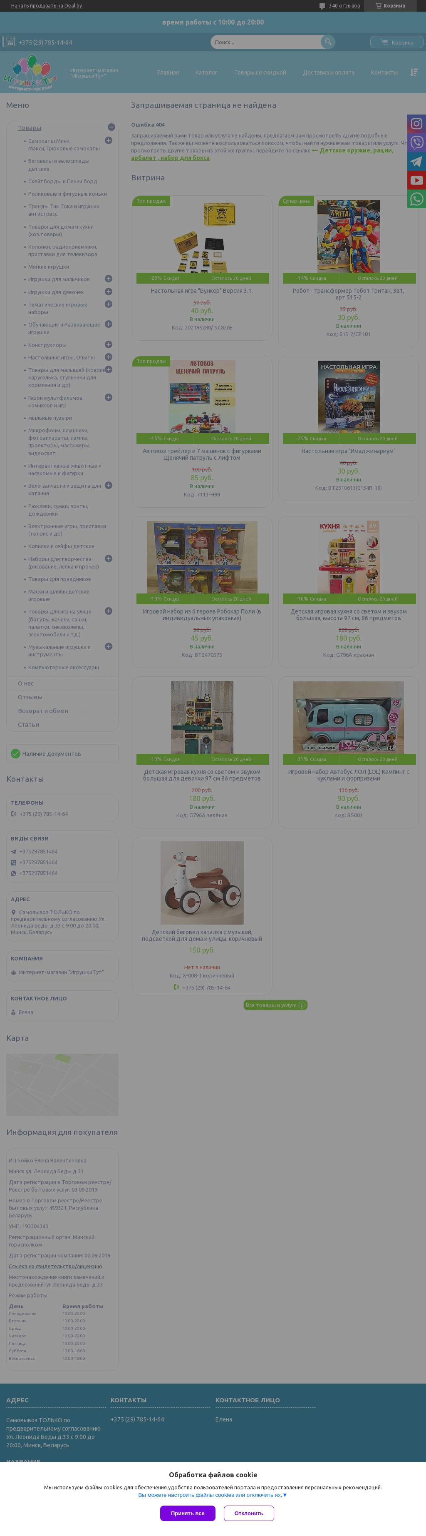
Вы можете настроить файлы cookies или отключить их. (210, 1495)
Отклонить (249, 1513)
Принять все (188, 1513)
